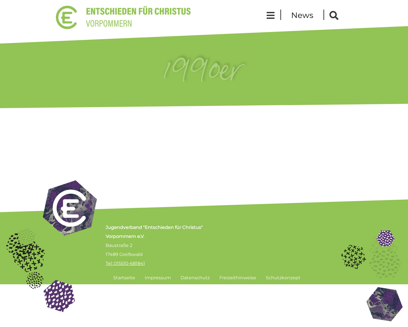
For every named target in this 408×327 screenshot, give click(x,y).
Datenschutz (195, 277)
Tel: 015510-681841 (125, 263)
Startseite (124, 277)
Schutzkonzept (283, 277)
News (302, 15)
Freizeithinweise (237, 277)
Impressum (158, 277)
